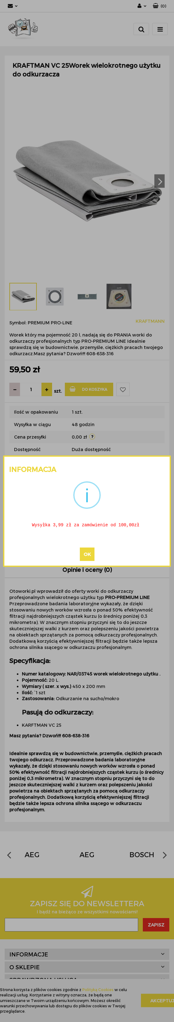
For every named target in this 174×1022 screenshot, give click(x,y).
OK (87, 554)
